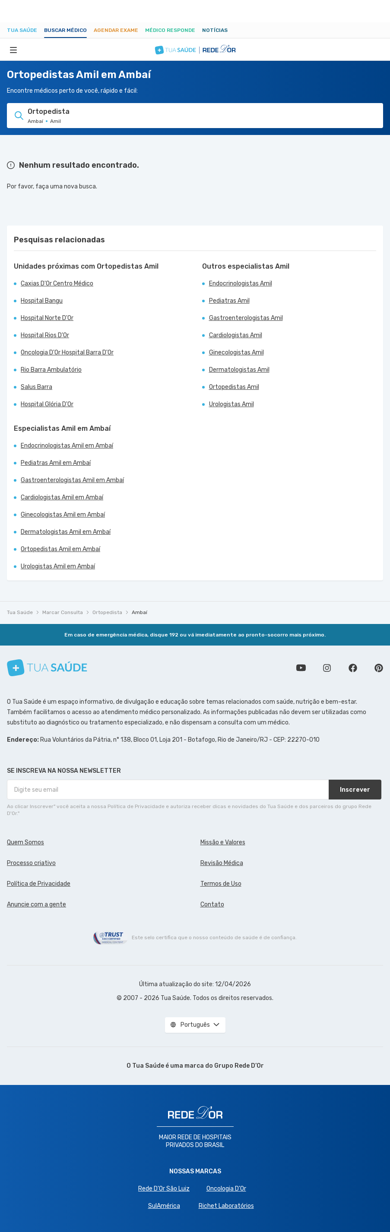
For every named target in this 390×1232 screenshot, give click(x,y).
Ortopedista (107, 612)
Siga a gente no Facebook (353, 668)
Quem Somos (25, 842)
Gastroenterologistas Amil (246, 318)
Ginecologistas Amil (236, 352)
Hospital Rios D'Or (45, 335)
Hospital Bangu (42, 300)
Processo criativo (31, 863)
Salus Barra (36, 387)
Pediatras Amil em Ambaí (56, 463)
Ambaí (139, 612)
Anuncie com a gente (36, 904)
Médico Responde (170, 30)
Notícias (215, 30)
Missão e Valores (222, 842)
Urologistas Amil (231, 404)
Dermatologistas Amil (239, 369)
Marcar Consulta (62, 612)
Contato (212, 904)
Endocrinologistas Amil (240, 283)
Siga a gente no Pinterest (378, 668)
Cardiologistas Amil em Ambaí (62, 497)
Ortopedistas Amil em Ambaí (60, 549)
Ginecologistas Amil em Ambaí (63, 514)
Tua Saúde (22, 30)
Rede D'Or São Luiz (164, 1188)
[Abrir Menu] (13, 49)
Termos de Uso (220, 883)
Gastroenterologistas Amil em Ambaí (72, 480)
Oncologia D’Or (226, 1188)
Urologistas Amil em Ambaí (58, 566)
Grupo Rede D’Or (239, 1065)
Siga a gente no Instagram (327, 668)
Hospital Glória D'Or (47, 404)
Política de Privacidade (38, 883)
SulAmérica (164, 1206)
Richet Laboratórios (226, 1206)
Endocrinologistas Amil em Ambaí (67, 445)
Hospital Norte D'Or (47, 318)
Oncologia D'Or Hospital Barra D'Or (67, 352)
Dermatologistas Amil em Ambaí (66, 532)
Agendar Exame (116, 30)
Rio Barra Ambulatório (51, 369)
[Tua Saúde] (47, 667)
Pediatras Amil (229, 300)
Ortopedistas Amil (234, 387)
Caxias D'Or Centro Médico (57, 283)
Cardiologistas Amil (235, 335)
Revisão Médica (221, 863)
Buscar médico (65, 30)
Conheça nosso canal (301, 668)
